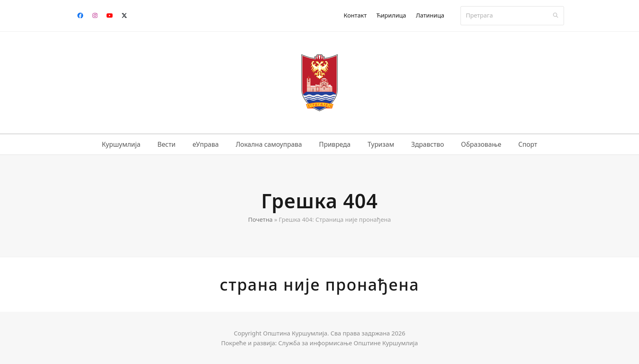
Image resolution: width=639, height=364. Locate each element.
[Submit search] (555, 15)
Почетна (260, 219)
